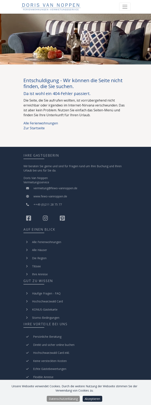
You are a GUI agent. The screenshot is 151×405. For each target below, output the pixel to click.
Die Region (39, 258)
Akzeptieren (92, 399)
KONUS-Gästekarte (45, 309)
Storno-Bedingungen (45, 318)
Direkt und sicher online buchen (53, 345)
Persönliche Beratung (47, 337)
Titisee (36, 266)
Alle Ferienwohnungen (40, 123)
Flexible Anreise (43, 377)
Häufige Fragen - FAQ (46, 293)
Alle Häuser (39, 250)
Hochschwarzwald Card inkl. (51, 353)
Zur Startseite (34, 128)
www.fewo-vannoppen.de (45, 196)
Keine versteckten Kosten (50, 361)
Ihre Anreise (40, 274)
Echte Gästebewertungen (49, 369)
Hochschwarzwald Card (47, 301)
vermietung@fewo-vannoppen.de (50, 188)
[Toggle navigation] (125, 7)
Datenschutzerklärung (63, 399)
